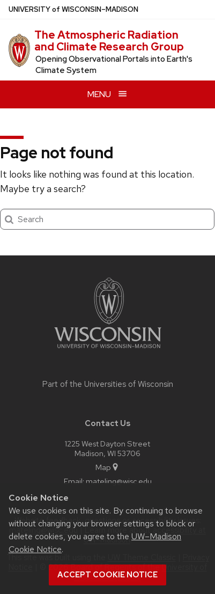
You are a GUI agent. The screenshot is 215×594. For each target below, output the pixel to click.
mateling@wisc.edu (119, 481)
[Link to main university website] (107, 350)
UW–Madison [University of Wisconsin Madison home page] (73, 9)
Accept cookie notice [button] (107, 574)
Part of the (107, 384)
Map (107, 467)
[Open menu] (107, 94)
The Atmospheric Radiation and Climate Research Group (109, 41)
